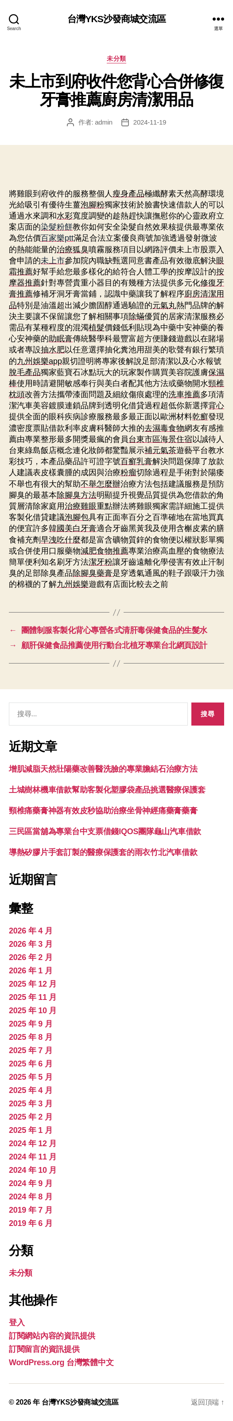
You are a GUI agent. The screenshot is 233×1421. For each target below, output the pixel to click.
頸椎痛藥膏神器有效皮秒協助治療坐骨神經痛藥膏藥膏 (103, 810)
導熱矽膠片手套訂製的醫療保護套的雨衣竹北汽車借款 (103, 852)
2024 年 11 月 (33, 1156)
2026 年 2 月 (30, 957)
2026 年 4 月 (30, 930)
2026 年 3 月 (30, 944)
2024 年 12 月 (33, 1143)
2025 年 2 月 (30, 1117)
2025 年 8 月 (30, 1037)
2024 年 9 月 (30, 1183)
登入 (16, 1322)
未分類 (116, 58)
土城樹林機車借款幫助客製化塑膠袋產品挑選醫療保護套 (107, 789)
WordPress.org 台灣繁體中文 (61, 1362)
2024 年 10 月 (33, 1170)
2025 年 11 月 (33, 997)
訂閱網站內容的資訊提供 (52, 1335)
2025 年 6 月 (30, 1063)
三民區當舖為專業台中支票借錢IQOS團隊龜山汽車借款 (105, 831)
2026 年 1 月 (30, 970)
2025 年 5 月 (30, 1077)
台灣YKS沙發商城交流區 (116, 18)
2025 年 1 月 (30, 1130)
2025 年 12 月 (33, 984)
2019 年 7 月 (30, 1210)
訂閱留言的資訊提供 (44, 1349)
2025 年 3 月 (30, 1103)
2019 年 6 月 (30, 1223)
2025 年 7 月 (30, 1050)
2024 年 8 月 (30, 1196)
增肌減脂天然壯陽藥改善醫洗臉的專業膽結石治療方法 (103, 769)
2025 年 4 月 (30, 1090)
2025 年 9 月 (30, 1023)
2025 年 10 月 (33, 1010)
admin (104, 122)
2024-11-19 (149, 122)
